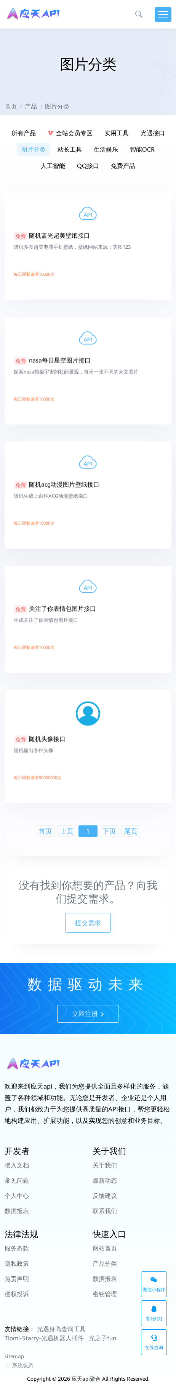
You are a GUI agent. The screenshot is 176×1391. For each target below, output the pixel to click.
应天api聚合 (86, 1379)
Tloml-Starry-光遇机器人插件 (44, 1338)
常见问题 (17, 1180)
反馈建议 (105, 1195)
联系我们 (105, 1211)
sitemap (14, 1356)
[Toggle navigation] (163, 14)
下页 (109, 831)
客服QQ (153, 1313)
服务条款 (17, 1248)
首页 (11, 106)
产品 (31, 106)
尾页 (131, 831)
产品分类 (105, 1263)
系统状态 (19, 1365)
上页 (67, 831)
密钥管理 (105, 1294)
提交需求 (88, 923)
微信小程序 (153, 1284)
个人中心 (17, 1195)
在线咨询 (153, 1342)
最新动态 (105, 1180)
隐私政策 (17, 1263)
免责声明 (17, 1278)
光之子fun (102, 1338)
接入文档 (17, 1165)
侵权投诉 (17, 1294)
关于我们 (105, 1165)
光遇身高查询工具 (61, 1329)
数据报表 (17, 1211)
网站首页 (105, 1248)
